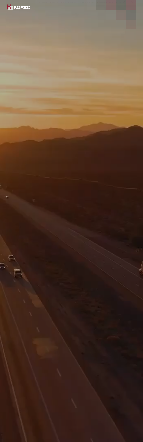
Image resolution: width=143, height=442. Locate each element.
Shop (119, 8)
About (12, 2)
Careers (50, 2)
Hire (64, 8)
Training (19, 2)
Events (36, 2)
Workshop (73, 8)
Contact (58, 2)
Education (27, 2)
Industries (44, 8)
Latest (43, 2)
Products (55, 8)
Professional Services (106, 8)
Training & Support (88, 8)
